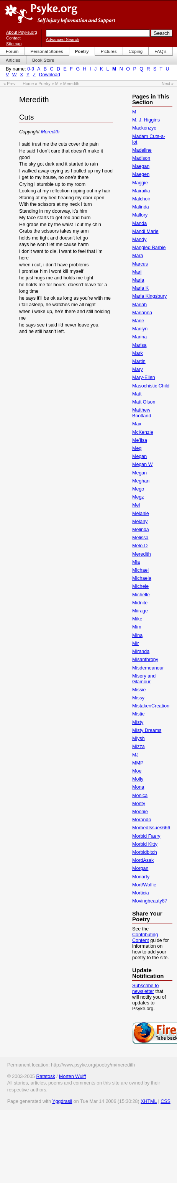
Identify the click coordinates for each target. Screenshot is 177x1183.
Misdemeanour (148, 668)
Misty (137, 722)
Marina (139, 337)
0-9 (30, 69)
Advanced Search (62, 39)
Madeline (142, 150)
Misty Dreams (146, 730)
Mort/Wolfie (144, 885)
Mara (137, 255)
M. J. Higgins (146, 120)
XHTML (149, 1101)
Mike (137, 619)
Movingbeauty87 (149, 901)
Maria (138, 280)
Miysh (138, 738)
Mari (136, 272)
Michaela (141, 578)
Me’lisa (139, 440)
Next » (168, 83)
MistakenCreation (150, 706)
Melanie (140, 513)
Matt (136, 394)
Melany (140, 521)
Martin (139, 361)
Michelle (141, 594)
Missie (139, 689)
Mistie (138, 714)
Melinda (140, 529)
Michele (140, 586)
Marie (138, 320)
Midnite (140, 602)
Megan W (142, 464)
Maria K (140, 288)
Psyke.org (60, 13)
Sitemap (13, 43)
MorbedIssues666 (151, 827)
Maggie (140, 182)
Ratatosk (45, 1076)
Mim (136, 627)
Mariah (139, 304)
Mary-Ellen (143, 377)
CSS (165, 1101)
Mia (136, 562)
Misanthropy (145, 659)
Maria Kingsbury (149, 296)
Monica (140, 795)
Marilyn (140, 328)
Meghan (140, 481)
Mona (138, 787)
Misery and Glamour (144, 678)
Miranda (140, 651)
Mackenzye (144, 128)
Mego (138, 489)
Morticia (140, 893)
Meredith (50, 132)
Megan (139, 456)
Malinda (140, 207)
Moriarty (140, 876)
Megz (138, 497)
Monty (138, 803)
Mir (135, 643)
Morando (141, 819)
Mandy (139, 239)
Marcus (140, 264)
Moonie (140, 811)
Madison (141, 158)
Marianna (142, 312)
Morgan (140, 868)
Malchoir (141, 199)
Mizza (138, 746)
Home (28, 83)
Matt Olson (143, 402)
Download (49, 74)
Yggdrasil (62, 1101)
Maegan (140, 166)
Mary (137, 369)
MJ (135, 755)
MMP (137, 763)
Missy (138, 698)
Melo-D (140, 545)
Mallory (140, 215)
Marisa (139, 345)
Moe (136, 771)
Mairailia (141, 191)
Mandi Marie (145, 231)
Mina (137, 635)
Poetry (44, 83)
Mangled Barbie (149, 247)
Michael (140, 570)
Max (136, 424)
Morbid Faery (146, 836)
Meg (136, 448)
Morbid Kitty (144, 844)
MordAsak (143, 860)
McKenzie (142, 432)
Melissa (140, 537)
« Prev (9, 83)
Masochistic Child (150, 386)
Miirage (140, 611)
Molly (137, 779)
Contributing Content (145, 937)
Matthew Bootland (141, 412)
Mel (136, 505)
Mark (137, 353)
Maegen (140, 174)
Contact (13, 38)
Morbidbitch (144, 852)
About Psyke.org (21, 32)
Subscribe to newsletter (145, 988)
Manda (139, 223)
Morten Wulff (72, 1076)
